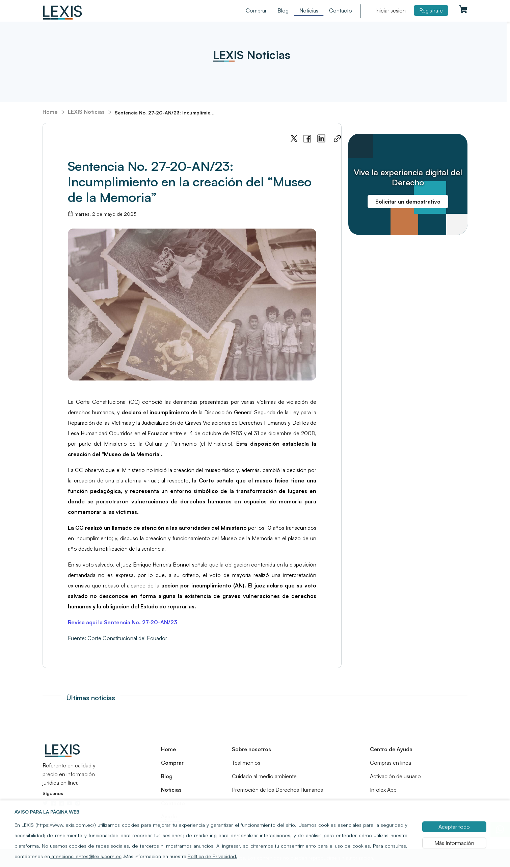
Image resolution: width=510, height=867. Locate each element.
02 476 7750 (201, 838)
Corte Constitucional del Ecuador (127, 638)
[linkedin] (321, 138)
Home (50, 111)
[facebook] (307, 138)
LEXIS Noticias (86, 111)
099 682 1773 (322, 838)
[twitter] (294, 138)
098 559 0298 (263, 838)
